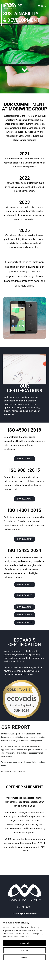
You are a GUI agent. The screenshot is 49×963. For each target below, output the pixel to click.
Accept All (24, 943)
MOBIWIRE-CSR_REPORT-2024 (13, 771)
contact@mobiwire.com (25, 913)
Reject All (24, 957)
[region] (24, 940)
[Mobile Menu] (42, 6)
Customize (24, 950)
